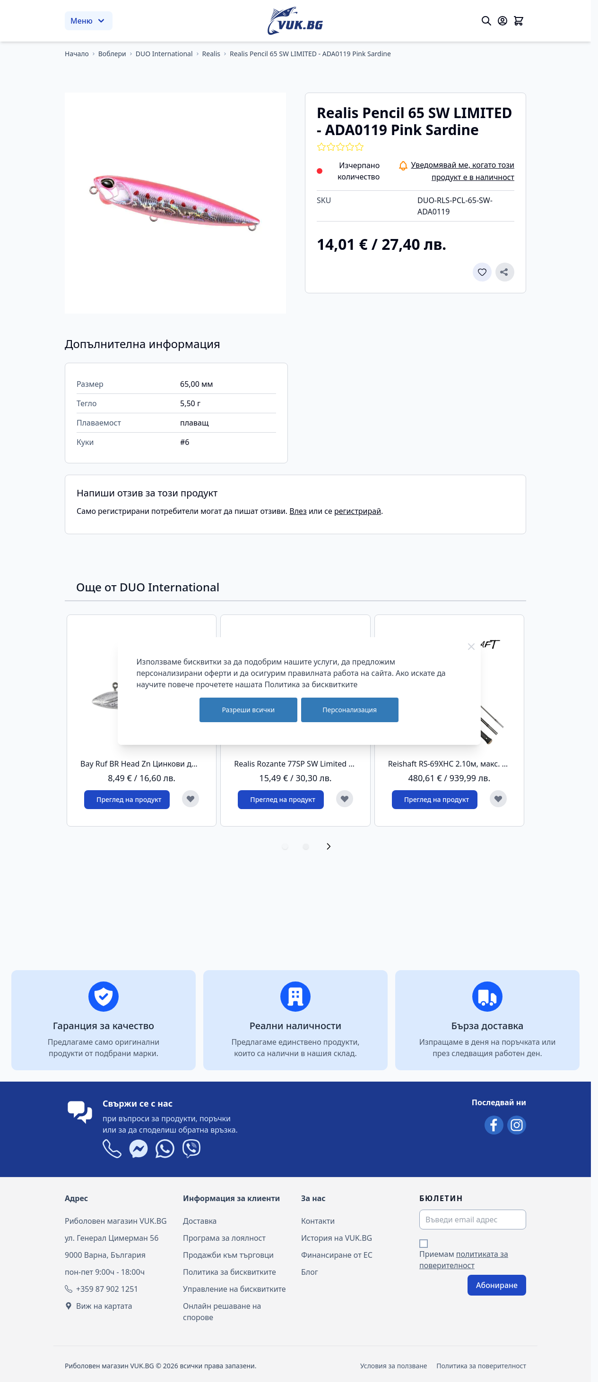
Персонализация (349, 709)
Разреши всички (248, 709)
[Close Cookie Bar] (471, 646)
